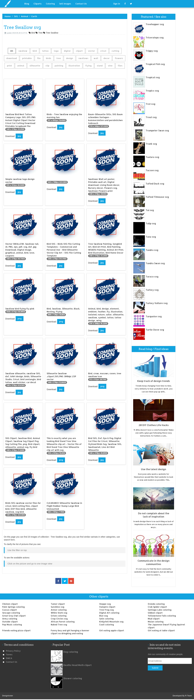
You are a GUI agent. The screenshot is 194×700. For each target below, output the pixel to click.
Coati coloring (106, 624)
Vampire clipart (107, 607)
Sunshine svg (57, 607)
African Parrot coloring (63, 621)
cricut (103, 51)
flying (88, 65)
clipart (79, 51)
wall (96, 58)
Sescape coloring (11, 612)
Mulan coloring (155, 621)
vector (91, 51)
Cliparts (37, 3)
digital (67, 51)
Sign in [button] (116, 3)
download (11, 58)
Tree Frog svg (106, 610)
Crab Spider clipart (157, 607)
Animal (24, 16)
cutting (115, 51)
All (11, 51)
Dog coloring (70, 651)
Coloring (50, 3)
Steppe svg (105, 604)
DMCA (9, 658)
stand (100, 65)
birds (48, 58)
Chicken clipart (10, 604)
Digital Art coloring (109, 612)
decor (106, 58)
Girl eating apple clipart (111, 630)
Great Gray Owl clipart (14, 615)
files (120, 65)
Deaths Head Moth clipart (77, 665)
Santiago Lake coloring (159, 610)
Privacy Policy (13, 651)
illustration (74, 65)
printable (27, 58)
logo (56, 51)
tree (58, 58)
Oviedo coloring (156, 604)
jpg (19, 136)
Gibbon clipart (155, 612)
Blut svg (103, 615)
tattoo (45, 51)
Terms (9, 654)
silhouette (35, 65)
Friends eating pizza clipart (16, 630)
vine (110, 65)
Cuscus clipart (9, 610)
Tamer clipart (58, 604)
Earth (34, 16)
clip (47, 65)
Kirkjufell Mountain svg (111, 621)
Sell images (65, 3)
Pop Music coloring (12, 624)
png (20, 318)
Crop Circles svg (59, 618)
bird (35, 51)
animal (20, 65)
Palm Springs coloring (13, 607)
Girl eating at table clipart (161, 630)
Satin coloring (106, 618)
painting (59, 65)
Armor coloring (59, 610)
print (9, 65)
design (69, 58)
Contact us (11, 662)
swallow (22, 51)
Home (8, 16)
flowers (119, 58)
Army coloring (9, 618)
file (39, 58)
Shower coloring (72, 678)
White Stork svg (59, 612)
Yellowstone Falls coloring (162, 615)
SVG (16, 16)
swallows (83, 58)
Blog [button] (26, 3)
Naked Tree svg (59, 624)
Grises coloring (58, 615)
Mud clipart (154, 618)
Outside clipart (10, 621)
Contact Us (81, 3)
